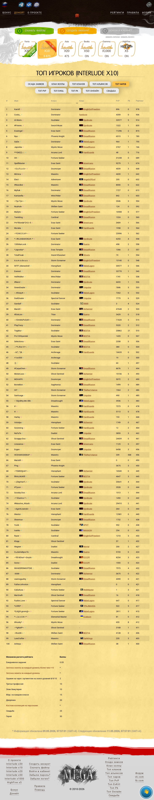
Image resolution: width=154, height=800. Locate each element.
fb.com (139, 780)
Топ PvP (42, 91)
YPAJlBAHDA (89, 606)
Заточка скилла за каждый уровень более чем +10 (30, 668)
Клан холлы (58, 84)
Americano (88, 163)
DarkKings (88, 638)
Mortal (86, 546)
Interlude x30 (14, 764)
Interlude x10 (14, 767)
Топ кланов (78, 84)
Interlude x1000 (14, 778)
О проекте (35, 12)
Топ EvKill (59, 91)
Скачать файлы (40, 767)
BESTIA (86, 277)
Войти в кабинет (40, 771)
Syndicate (87, 120)
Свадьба (111, 91)
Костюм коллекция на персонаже (22, 705)
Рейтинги (117, 12)
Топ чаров (120, 84)
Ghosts (86, 255)
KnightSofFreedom (91, 109)
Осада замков (36, 84)
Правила (133, 12)
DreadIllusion (89, 131)
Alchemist (87, 309)
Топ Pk (74, 91)
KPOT (86, 525)
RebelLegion (88, 142)
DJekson (87, 617)
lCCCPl (86, 557)
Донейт (19, 12)
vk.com (139, 777)
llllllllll (85, 304)
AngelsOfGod (89, 179)
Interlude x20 (14, 771)
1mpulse (87, 287)
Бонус (7, 12)
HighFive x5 (14, 782)
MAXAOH (87, 530)
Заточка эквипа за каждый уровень (23, 673)
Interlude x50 (14, 775)
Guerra (86, 244)
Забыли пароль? (113, 37)
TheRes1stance (90, 390)
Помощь (40, 790)
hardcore (83, 115)
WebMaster (88, 590)
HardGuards (88, 152)
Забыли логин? (127, 37)
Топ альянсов (100, 84)
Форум (146, 12)
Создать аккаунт (40, 764)
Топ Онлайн (92, 91)
